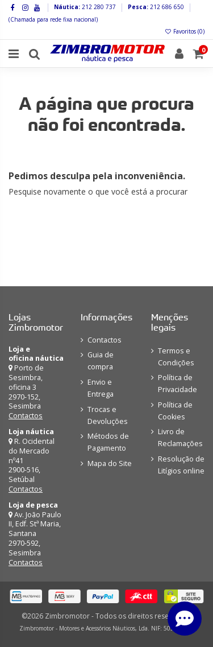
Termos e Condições (176, 357)
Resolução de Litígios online (181, 465)
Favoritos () (184, 31)
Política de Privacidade (177, 383)
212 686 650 (166, 7)
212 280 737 (98, 7)
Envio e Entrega (100, 388)
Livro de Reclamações (180, 437)
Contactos (26, 416)
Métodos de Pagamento (108, 442)
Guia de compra (100, 361)
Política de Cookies (175, 411)
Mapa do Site (109, 463)
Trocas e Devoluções (107, 415)
